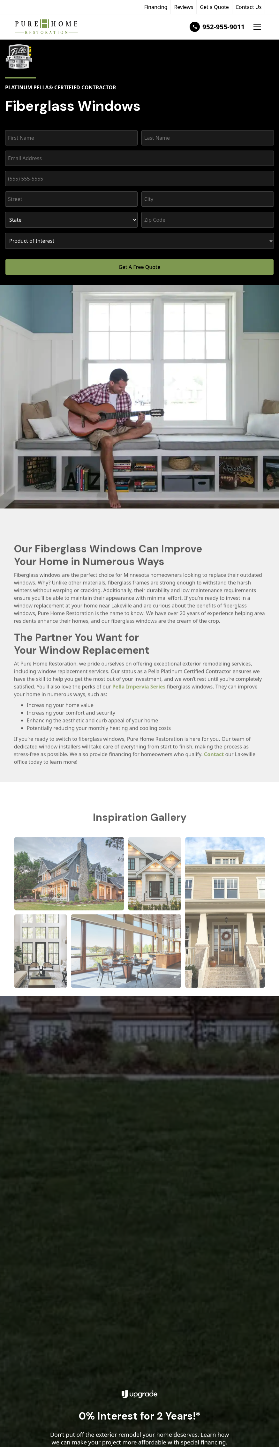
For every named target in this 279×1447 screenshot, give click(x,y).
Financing (156, 7)
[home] (47, 27)
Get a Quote (214, 7)
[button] (257, 26)
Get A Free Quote (140, 267)
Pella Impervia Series (139, 692)
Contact (214, 760)
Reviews (183, 7)
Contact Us (248, 7)
